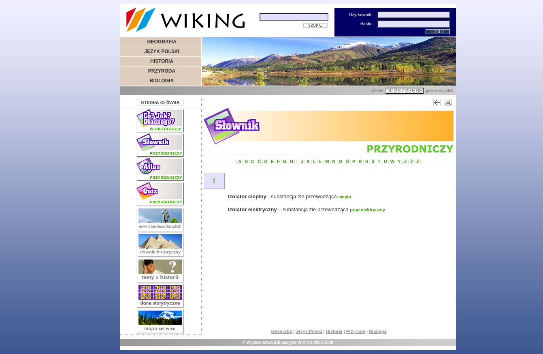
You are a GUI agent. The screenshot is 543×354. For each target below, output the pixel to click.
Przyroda (355, 331)
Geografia (281, 331)
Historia (334, 331)
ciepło (344, 196)
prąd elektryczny (367, 209)
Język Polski (309, 331)
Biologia (377, 331)
